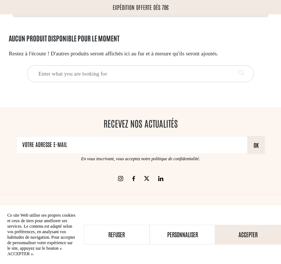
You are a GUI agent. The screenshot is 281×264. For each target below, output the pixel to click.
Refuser (116, 234)
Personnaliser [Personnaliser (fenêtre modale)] (182, 234)
